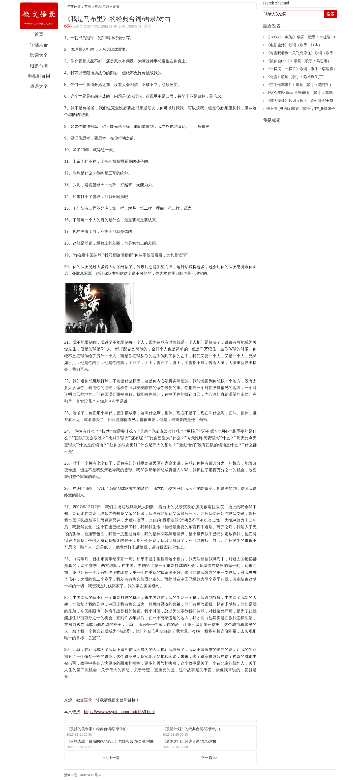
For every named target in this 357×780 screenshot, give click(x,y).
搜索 (330, 14)
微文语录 (39, 15)
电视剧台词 (39, 76)
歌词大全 (39, 55)
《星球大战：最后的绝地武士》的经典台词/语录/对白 (110, 741)
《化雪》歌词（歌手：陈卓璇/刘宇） (296, 77)
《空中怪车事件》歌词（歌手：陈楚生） (299, 85)
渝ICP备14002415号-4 (82, 775)
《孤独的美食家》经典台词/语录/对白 (97, 729)
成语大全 (39, 86)
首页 (38, 34)
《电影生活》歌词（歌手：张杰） (294, 45)
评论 (147, 26)
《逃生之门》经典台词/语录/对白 (189, 741)
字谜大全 (39, 44)
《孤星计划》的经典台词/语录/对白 (191, 729)
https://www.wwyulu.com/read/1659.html (119, 712)
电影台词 (39, 65)
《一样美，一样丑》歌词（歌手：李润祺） (301, 69)
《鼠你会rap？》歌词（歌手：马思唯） (298, 61)
